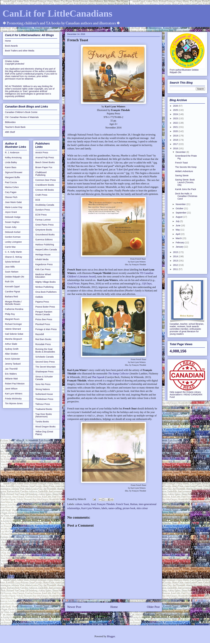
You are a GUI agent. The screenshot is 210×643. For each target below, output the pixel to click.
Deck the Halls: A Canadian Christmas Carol (186, 196)
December (181, 152)
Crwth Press (41, 195)
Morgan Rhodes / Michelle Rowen (13, 302)
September (181, 212)
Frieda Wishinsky (13, 398)
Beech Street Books (45, 162)
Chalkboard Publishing (41, 173)
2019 (176, 135)
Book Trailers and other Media (19, 50)
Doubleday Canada (44, 205)
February (180, 242)
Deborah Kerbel (12, 232)
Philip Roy (10, 314)
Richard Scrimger (13, 324)
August (179, 217)
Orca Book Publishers (45, 292)
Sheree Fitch (11, 197)
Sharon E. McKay (13, 257)
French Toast (122, 504)
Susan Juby (10, 227)
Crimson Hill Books (44, 190)
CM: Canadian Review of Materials (22, 117)
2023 (176, 118)
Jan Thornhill (11, 369)
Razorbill (39, 334)
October (180, 208)
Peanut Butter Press (45, 306)
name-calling (114, 508)
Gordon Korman (13, 237)
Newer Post (74, 606)
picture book (129, 508)
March (179, 238)
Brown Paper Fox (43, 167)
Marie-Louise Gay (13, 207)
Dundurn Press (42, 209)
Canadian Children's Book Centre (21, 112)
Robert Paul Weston (15, 383)
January (180, 246)
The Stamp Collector (118, 373)
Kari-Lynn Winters (90, 508)
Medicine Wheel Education (43, 275)
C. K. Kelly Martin (13, 252)
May (178, 229)
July (178, 221)
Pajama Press (42, 301)
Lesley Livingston (13, 242)
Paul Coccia (11, 182)
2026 (176, 106)
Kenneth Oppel (12, 286)
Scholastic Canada (44, 356)
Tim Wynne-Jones (14, 403)
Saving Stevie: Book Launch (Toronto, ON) (185, 182)
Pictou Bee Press (43, 319)
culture (78, 504)
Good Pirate (73, 283)
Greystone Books (43, 229)
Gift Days (147, 283)
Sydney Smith (11, 349)
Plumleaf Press (42, 324)
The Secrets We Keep (186, 167)
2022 (176, 123)
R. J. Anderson (12, 152)
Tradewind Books (43, 409)
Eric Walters (11, 374)
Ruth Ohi (9, 281)
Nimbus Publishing (44, 287)
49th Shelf (10, 132)
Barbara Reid (11, 296)
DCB (37, 200)
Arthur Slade (11, 344)
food (93, 504)
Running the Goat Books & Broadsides (45, 350)
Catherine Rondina (14, 309)
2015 (176, 252)
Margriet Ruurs (12, 319)
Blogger (111, 636)
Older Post (153, 606)
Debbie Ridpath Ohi (14, 276)
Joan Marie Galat (13, 202)
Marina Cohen (12, 187)
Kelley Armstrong (13, 157)
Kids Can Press (42, 269)
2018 (176, 140)
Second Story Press (45, 361)
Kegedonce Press (44, 264)
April (178, 234)
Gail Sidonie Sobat (14, 334)
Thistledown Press (44, 399)
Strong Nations (42, 389)
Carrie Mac (10, 247)
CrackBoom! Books (44, 185)
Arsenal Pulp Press (44, 157)
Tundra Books (42, 421)
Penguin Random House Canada (43, 313)
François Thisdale (106, 504)
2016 (176, 148)
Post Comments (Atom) (120, 616)
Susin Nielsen (11, 271)
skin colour (142, 508)
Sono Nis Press (42, 384)
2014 (176, 256)
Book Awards (11, 46)
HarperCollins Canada (46, 249)
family (86, 504)
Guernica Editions (44, 239)
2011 (176, 269)
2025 (176, 110)
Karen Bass (10, 167)
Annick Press (41, 152)
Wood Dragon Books (45, 426)
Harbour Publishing (44, 244)
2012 (176, 265)
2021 (176, 127)
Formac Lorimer (43, 219)
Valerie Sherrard (13, 329)
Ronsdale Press (43, 344)
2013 (176, 260)
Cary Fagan (10, 192)
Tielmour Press (42, 404)
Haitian (133, 504)
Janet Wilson (11, 388)
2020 (176, 131)
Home (114, 606)
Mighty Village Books (45, 282)
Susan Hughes (12, 222)
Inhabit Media (41, 259)
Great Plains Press (44, 224)
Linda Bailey (11, 162)
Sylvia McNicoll (12, 261)
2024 (176, 114)
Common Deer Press (45, 180)
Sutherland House (44, 394)
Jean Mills (10, 266)
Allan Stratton (11, 354)
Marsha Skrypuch (13, 339)
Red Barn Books (43, 339)
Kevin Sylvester (12, 359)
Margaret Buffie (12, 177)
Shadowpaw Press (44, 371)
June (178, 225)
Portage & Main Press (46, 329)
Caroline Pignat (12, 291)
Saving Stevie (182, 175)
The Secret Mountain (45, 366)
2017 (176, 144)
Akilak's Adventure (184, 171)
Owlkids (39, 297)
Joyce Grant (11, 212)
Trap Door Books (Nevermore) (43, 415)
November (181, 204)
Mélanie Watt (11, 378)
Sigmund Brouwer (13, 172)
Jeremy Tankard (12, 364)
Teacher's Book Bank (15, 127)
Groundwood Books (45, 234)
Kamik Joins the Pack (185, 189)
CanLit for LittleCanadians (57, 13)
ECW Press (41, 214)
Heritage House (43, 254)
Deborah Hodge (12, 217)
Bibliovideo (10, 122)
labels (104, 508)
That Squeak (98, 377)
